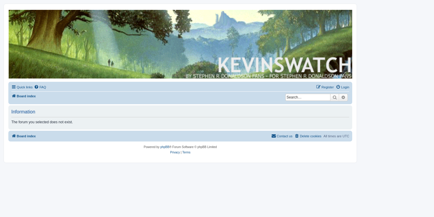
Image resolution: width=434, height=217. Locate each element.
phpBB (164, 147)
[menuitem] (40, 87)
